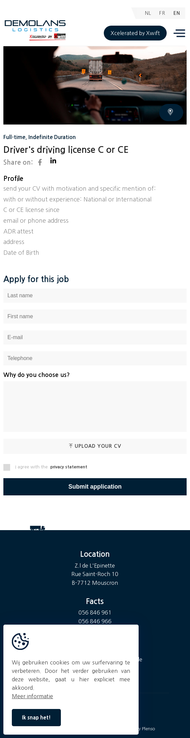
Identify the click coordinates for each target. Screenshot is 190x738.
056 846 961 (95, 612)
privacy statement (68, 467)
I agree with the (45, 467)
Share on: (22, 162)
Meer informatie (32, 696)
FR (162, 13)
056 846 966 (95, 621)
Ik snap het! (36, 717)
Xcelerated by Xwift (135, 33)
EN (176, 13)
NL (148, 13)
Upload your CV (95, 446)
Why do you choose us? (36, 375)
